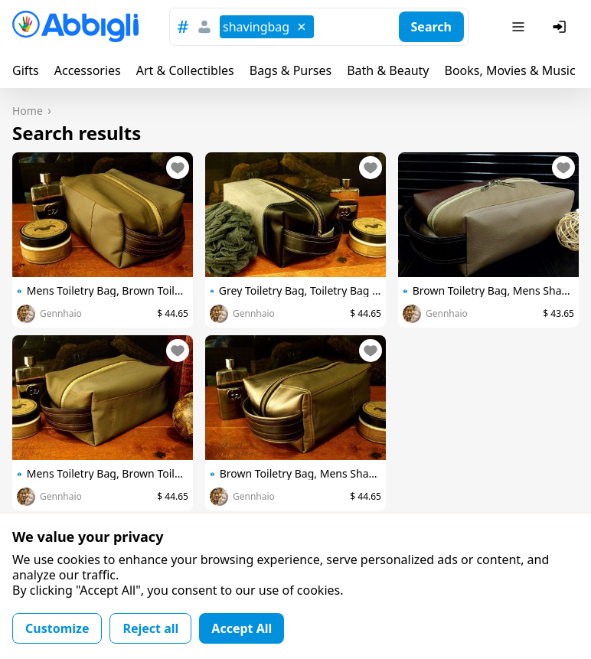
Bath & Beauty (388, 70)
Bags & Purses (290, 70)
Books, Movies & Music (509, 70)
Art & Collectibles (185, 70)
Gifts (25, 70)
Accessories (87, 70)
